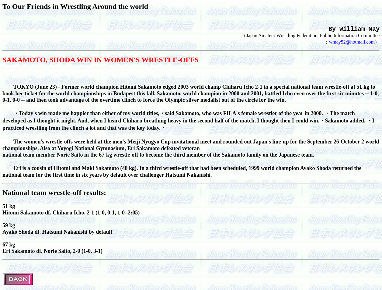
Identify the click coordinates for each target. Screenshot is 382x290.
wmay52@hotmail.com (352, 44)
